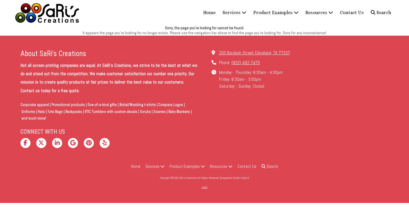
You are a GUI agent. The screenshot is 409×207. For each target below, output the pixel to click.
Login (205, 187)
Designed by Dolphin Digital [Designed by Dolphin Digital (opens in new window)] (234, 178)
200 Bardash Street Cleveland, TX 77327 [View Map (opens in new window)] (254, 53)
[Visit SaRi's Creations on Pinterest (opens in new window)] (89, 143)
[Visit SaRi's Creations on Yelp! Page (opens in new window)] (105, 143)
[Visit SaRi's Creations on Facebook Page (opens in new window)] (25, 143)
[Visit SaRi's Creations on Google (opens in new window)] (73, 143)
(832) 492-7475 (245, 63)
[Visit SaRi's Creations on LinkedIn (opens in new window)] (57, 143)
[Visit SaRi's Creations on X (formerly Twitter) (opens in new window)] (41, 143)
